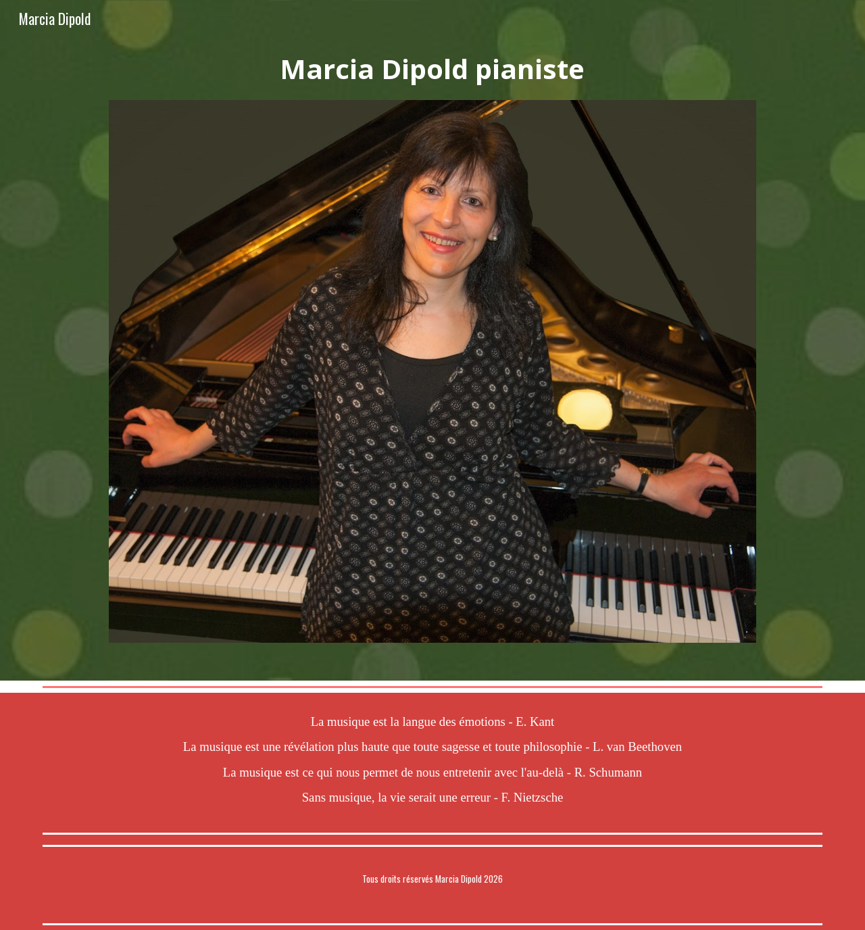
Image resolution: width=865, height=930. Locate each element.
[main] (432, 69)
